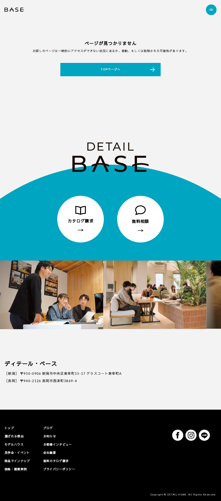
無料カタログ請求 (56, 460)
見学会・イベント (17, 452)
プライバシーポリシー (59, 469)
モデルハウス (14, 444)
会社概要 (49, 452)
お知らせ (49, 436)
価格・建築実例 (15, 469)
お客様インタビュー (57, 444)
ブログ (48, 428)
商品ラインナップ (17, 460)
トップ (9, 428)
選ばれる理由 (14, 436)
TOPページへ (110, 69)
